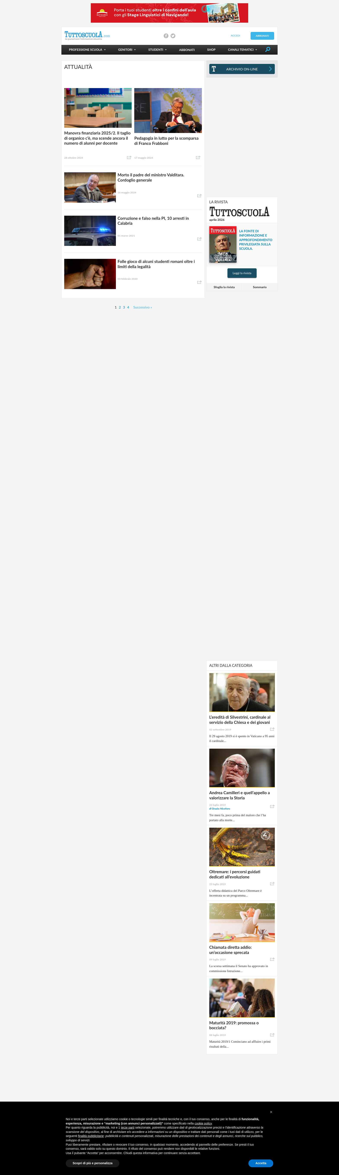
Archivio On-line (242, 69)
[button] (271, 1112)
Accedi (235, 35)
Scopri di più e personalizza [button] (92, 1163)
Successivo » (142, 307)
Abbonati (262, 35)
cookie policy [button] (203, 1123)
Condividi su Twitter (173, 35)
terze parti (127, 1127)
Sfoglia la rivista (224, 287)
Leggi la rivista (242, 273)
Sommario (260, 287)
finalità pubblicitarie (91, 1136)
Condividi (129, 157)
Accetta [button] (260, 1163)
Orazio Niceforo (219, 808)
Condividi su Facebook (166, 35)
